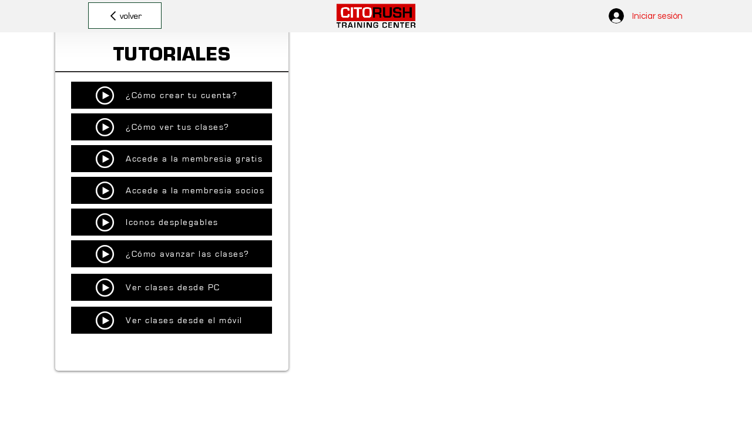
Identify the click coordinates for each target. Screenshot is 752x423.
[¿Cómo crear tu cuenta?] (171, 95)
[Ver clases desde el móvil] (171, 320)
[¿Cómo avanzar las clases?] (171, 253)
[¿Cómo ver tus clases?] (171, 126)
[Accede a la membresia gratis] (171, 158)
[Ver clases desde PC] (171, 287)
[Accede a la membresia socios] (171, 190)
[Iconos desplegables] (171, 222)
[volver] (125, 15)
